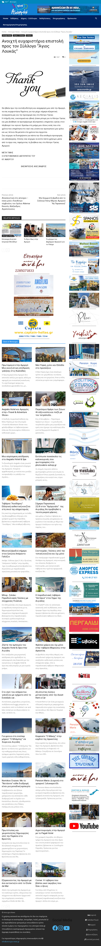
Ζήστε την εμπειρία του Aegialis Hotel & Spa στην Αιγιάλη (14, 648)
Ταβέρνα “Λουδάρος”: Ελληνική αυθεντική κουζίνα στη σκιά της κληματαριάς (16, 506)
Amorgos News (14, 32)
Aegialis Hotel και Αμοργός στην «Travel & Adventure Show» (15, 412)
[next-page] (7, 250)
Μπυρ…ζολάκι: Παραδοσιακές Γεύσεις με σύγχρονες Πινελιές (15, 598)
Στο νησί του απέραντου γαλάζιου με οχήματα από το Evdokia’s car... (16, 695)
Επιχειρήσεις (59, 18)
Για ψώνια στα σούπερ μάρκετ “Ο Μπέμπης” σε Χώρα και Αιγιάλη (14, 739)
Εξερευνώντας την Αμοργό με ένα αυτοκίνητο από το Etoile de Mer (17, 883)
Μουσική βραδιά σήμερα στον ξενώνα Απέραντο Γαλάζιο (14, 553)
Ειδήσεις (14, 18)
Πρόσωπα (71, 18)
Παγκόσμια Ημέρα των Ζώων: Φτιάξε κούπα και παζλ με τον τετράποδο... (50, 412)
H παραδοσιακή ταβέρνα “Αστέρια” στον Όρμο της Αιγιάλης (48, 598)
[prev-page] (3, 250)
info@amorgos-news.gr (10, 941)
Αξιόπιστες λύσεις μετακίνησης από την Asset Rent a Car (49, 695)
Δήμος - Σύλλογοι (19, 35)
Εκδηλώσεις (44, 18)
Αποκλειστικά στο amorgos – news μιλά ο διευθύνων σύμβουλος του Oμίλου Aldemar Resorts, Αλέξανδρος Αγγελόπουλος (16, 203)
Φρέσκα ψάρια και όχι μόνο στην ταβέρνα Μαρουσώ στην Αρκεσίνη (50, 648)
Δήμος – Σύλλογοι (29, 18)
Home (5, 18)
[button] (96, 18)
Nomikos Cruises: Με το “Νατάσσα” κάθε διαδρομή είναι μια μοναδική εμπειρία (16, 783)
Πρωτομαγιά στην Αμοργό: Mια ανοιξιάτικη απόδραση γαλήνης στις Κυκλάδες (15, 368)
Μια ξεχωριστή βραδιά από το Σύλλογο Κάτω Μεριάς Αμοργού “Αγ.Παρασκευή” (51, 201)
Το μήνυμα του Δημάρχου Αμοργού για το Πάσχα (55, 241)
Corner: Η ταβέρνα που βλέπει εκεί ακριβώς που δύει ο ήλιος (48, 883)
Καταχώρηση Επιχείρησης (15, 24)
